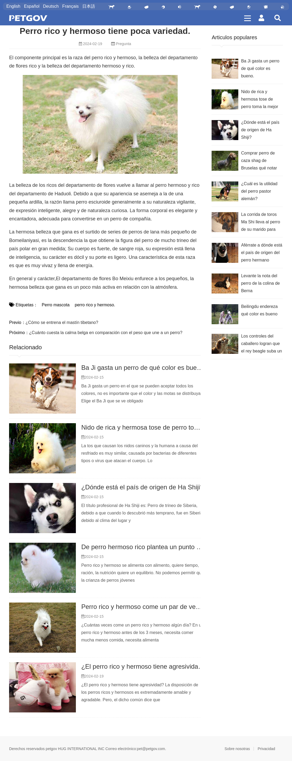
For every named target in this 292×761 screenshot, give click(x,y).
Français (70, 6)
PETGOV (28, 18)
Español (32, 6)
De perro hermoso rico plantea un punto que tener (152, 546)
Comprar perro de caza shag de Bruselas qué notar (259, 160)
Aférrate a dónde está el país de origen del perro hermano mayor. (261, 253)
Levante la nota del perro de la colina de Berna (260, 283)
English (13, 6)
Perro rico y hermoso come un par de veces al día (152, 606)
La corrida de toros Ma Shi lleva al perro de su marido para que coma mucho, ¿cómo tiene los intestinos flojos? (260, 222)
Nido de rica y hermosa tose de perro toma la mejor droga (163, 427)
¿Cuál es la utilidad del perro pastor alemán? (259, 191)
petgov (51, 749)
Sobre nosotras (237, 749)
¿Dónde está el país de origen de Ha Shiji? (142, 487)
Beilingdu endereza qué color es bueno (259, 310)
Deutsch (51, 6)
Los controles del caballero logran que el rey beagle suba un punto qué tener (261, 344)
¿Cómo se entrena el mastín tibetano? (62, 322)
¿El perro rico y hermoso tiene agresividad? (143, 666)
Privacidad (266, 749)
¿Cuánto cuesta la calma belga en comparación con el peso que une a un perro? (105, 332)
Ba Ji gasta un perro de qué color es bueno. (143, 367)
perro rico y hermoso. (94, 305)
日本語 (88, 6)
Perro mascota (55, 305)
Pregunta (123, 44)
